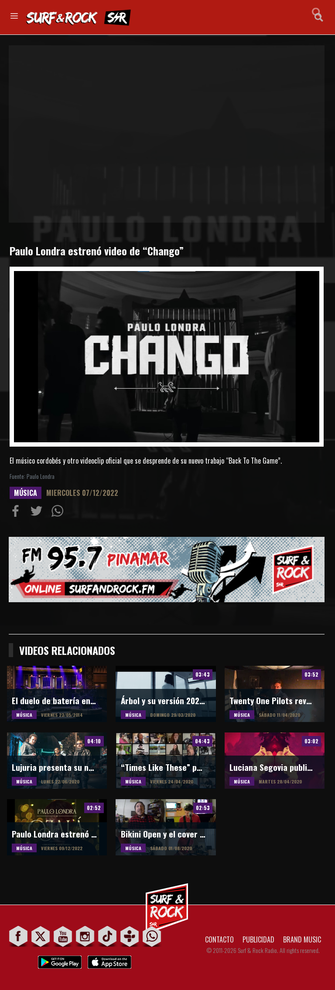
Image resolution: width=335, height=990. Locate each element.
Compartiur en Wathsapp (59, 513)
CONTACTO (219, 939)
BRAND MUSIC (302, 939)
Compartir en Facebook (17, 513)
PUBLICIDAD (258, 939)
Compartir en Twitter (38, 513)
